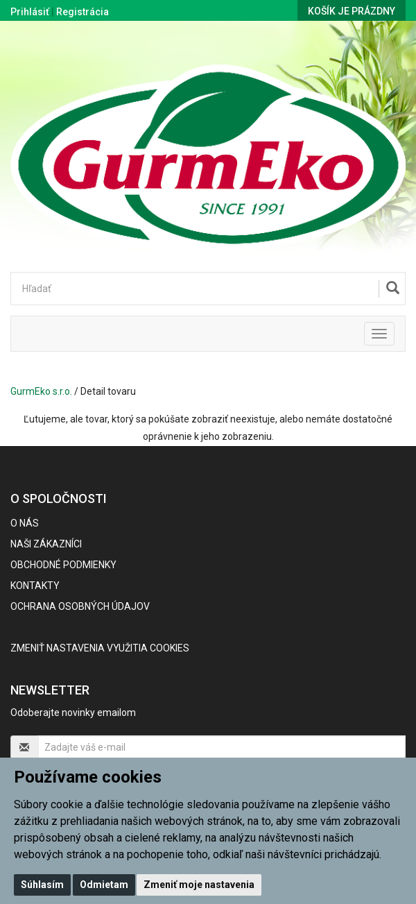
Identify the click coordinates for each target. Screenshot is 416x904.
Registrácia (82, 11)
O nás (24, 523)
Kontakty (35, 585)
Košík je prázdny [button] (351, 11)
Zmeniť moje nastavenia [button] (199, 884)
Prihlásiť (29, 11)
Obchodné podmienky (63, 564)
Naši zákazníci (46, 543)
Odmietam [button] (104, 884)
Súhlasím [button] (42, 884)
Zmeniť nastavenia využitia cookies (99, 648)
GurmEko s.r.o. (41, 391)
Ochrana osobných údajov (80, 606)
